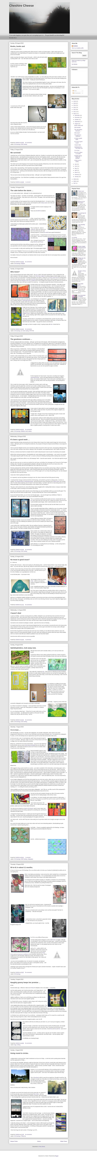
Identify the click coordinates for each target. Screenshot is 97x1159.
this (51, 324)
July (76, 164)
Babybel (23, 263)
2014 (74, 105)
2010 (74, 113)
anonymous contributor (22, 954)
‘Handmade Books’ (26, 300)
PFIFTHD (31, 330)
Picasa (41, 241)
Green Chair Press (53, 277)
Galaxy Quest (44, 202)
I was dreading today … (81, 225)
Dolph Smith (56, 481)
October (77, 119)
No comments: (28, 142)
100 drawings (17, 144)
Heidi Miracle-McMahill (30, 745)
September (77, 121)
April (76, 170)
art (21, 330)
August (76, 123)
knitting (18, 1044)
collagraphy (30, 859)
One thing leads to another (81, 296)
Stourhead (36, 1077)
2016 (74, 101)
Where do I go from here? (81, 202)
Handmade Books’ (35, 377)
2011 (74, 111)
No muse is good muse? (20, 560)
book (26, 808)
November (77, 117)
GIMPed (39, 210)
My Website (74, 64)
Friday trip (23, 1136)
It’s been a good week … (20, 440)
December (77, 115)
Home (39, 1141)
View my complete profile (78, 48)
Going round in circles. (19, 1053)
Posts (75, 90)
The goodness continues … (21, 339)
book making (24, 144)
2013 (74, 107)
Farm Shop (36, 1094)
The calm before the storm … (21, 190)
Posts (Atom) (42, 1146)
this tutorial (45, 232)
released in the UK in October (28, 280)
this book (33, 279)
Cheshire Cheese (21, 5)
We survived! (15, 153)
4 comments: (28, 639)
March (76, 172)
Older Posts (63, 1141)
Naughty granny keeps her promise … (25, 982)
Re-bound (30, 808)
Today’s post (81, 191)
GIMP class (52, 939)
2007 (74, 183)
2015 (74, 103)
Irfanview (35, 241)
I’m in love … (15, 730)
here (54, 499)
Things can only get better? (81, 258)
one (37, 274)
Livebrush (32, 229)
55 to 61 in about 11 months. (21, 867)
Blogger (56, 1156)
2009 (74, 179)
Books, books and (17, 46)
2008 (74, 181)
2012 (74, 109)
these (32, 987)
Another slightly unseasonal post (82, 247)
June (76, 166)
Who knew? (15, 272)
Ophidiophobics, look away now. (23, 648)
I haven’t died (15, 613)
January (77, 176)
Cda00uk (75, 46)
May (76, 168)
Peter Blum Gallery (39, 276)
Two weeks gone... (80, 284)
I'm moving (74, 237)
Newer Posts (14, 1141)
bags (15, 1044)
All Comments (76, 93)
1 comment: (28, 182)
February (77, 174)
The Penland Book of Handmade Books (23, 481)
